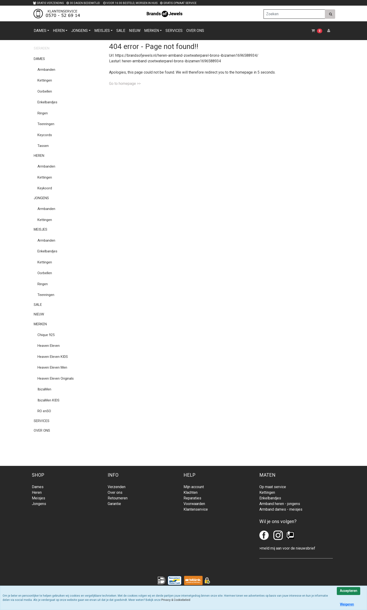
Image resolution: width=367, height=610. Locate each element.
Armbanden (46, 69)
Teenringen (45, 124)
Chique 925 (46, 335)
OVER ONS (195, 30)
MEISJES (102, 30)
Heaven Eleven (48, 346)
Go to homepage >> (125, 83)
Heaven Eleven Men (52, 367)
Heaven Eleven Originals (55, 378)
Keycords (44, 135)
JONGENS (79, 30)
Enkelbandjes (47, 102)
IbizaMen (44, 389)
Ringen (42, 113)
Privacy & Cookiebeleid (175, 600)
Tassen (43, 146)
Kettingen (44, 80)
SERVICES (174, 30)
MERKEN (151, 30)
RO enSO (44, 411)
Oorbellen (44, 91)
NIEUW (134, 30)
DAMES (40, 30)
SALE (120, 30)
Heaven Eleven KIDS (52, 357)
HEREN (59, 30)
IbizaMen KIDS (48, 400)
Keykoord (44, 188)
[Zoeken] (294, 14)
